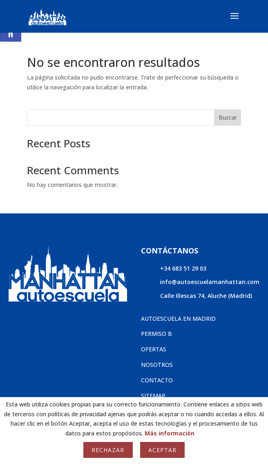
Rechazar (108, 450)
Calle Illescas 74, (184, 296)
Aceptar (162, 450)
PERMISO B (156, 333)
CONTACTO (157, 380)
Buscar (228, 117)
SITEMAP (153, 396)
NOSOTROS (157, 365)
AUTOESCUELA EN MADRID (178, 318)
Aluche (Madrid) (230, 296)
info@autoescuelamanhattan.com (209, 282)
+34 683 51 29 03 (183, 268)
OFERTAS (153, 349)
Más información (169, 433)
